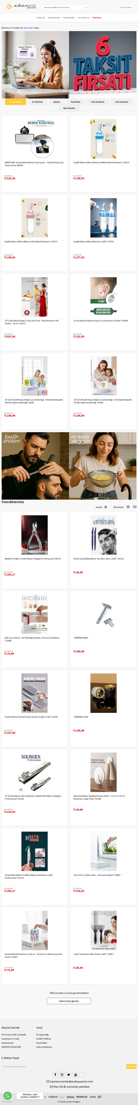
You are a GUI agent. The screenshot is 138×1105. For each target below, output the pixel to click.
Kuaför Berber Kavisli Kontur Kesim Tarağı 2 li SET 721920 (31, 716)
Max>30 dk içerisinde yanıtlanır (70, 1086)
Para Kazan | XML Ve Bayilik (14, 1034)
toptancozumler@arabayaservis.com (69, 1081)
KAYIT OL (131, 1066)
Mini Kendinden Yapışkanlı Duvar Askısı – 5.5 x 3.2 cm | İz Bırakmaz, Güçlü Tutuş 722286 (99, 797)
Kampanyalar (8, 1042)
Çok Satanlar (121, 101)
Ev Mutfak (40, 17)
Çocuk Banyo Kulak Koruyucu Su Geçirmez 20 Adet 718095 (101, 320)
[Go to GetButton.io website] (8, 1102)
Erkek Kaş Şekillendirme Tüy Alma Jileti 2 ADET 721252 (99, 558)
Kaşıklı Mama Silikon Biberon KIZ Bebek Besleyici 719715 (31, 241)
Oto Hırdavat (97, 101)
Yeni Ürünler (69, 108)
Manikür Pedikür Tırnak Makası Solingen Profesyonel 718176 (33, 558)
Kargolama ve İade (10, 1038)
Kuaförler (75, 101)
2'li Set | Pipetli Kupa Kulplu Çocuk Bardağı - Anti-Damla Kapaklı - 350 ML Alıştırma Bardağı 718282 (103, 401)
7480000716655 (81, 637)
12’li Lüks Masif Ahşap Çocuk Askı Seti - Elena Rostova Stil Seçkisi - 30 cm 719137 (31, 322)
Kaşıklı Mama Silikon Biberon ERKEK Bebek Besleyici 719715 (101, 162)
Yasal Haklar (41, 1042)
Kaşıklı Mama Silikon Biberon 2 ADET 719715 (94, 241)
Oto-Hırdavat (83, 17)
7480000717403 (81, 716)
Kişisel (57, 101)
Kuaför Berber (69, 17)
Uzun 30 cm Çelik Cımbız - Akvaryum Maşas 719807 (97, 875)
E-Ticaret (61, 1101)
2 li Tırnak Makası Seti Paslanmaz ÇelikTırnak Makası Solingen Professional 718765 (33, 797)
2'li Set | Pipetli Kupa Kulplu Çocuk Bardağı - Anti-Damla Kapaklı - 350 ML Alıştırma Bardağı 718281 (34, 401)
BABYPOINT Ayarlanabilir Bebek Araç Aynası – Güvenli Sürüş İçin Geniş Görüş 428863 (34, 164)
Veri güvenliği (42, 1034)
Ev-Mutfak (37, 101)
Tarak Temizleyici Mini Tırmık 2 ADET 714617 (94, 954)
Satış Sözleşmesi (44, 1046)
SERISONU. (97, 17)
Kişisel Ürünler (54, 17)
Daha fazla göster (69, 1001)
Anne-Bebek (15, 101)
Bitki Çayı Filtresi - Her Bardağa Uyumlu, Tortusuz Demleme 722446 (32, 639)
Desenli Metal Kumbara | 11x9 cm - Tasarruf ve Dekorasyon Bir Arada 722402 (33, 955)
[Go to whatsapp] (8, 1096)
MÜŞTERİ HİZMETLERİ (11, 1046)
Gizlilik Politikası (43, 1038)
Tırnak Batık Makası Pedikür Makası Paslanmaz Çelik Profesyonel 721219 (29, 876)
